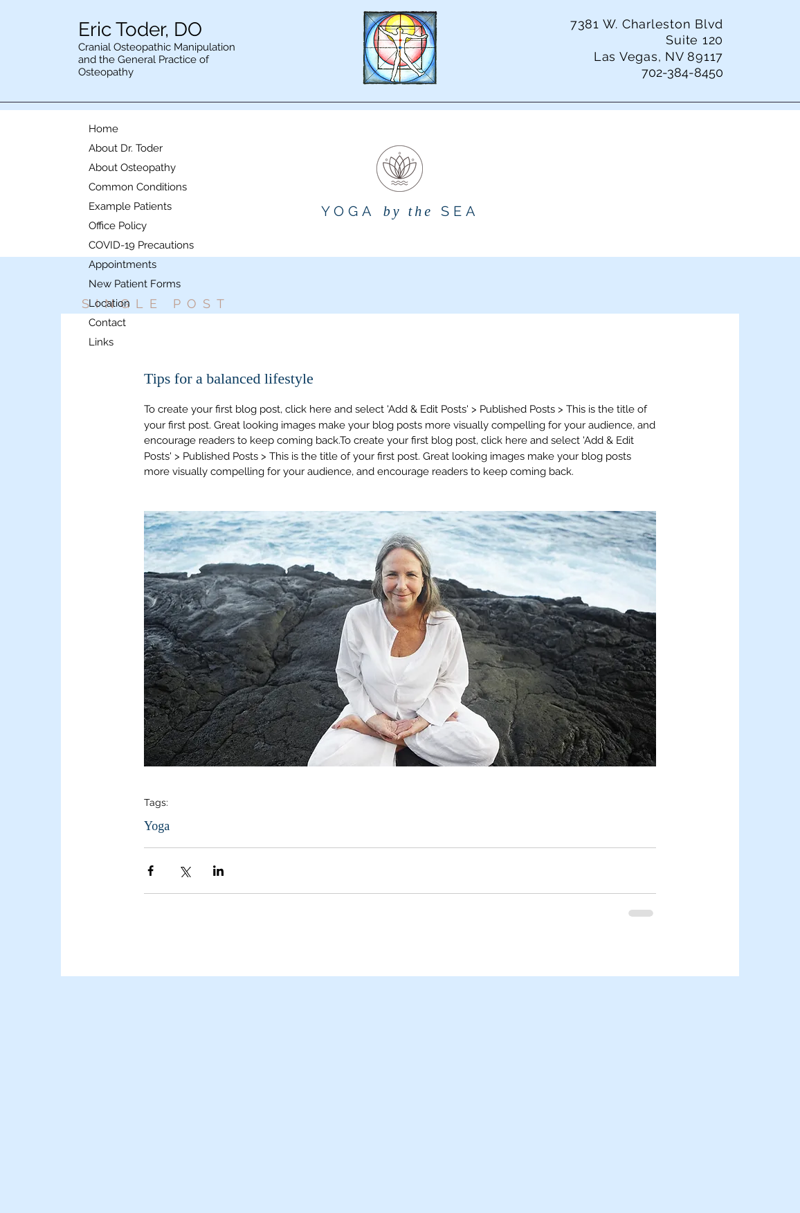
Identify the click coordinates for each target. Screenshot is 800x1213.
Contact (107, 322)
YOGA (348, 211)
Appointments (122, 264)
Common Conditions (138, 187)
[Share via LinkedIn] (218, 870)
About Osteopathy (132, 167)
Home (103, 129)
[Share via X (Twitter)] (184, 870)
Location (109, 303)
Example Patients (130, 206)
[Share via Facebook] (150, 870)
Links (101, 342)
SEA (460, 211)
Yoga (157, 826)
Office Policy (118, 225)
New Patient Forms (135, 284)
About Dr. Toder (126, 148)
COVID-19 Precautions (141, 245)
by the (408, 211)
